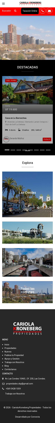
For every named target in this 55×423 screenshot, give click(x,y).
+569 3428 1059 (13, 388)
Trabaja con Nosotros (14, 362)
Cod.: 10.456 (11, 81)
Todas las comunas (28, 290)
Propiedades (10, 348)
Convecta (35, 417)
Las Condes (27, 192)
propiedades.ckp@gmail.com (19, 383)
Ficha (47, 139)
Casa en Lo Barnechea (15, 118)
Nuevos (8, 351)
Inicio (7, 344)
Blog (7, 366)
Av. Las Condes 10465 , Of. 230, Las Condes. (25, 378)
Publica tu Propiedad (14, 355)
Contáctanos (10, 369)
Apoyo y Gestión (12, 359)
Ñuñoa (27, 260)
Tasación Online (30, 11)
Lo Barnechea (27, 231)
